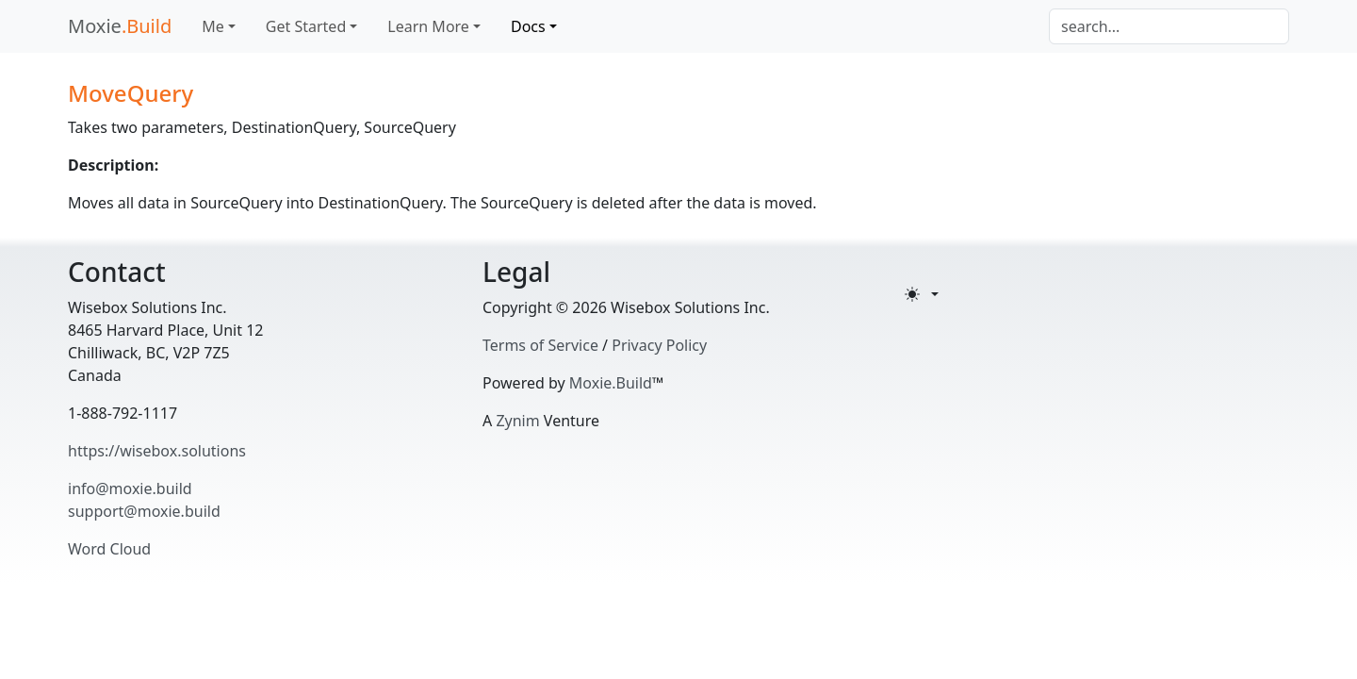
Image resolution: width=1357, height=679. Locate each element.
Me (213, 26)
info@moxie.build (130, 488)
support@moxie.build (144, 511)
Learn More (428, 26)
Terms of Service (540, 345)
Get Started (306, 26)
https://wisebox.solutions (157, 450)
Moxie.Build (610, 383)
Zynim (517, 420)
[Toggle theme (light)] (921, 294)
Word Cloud (109, 548)
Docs (528, 26)
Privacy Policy (659, 345)
